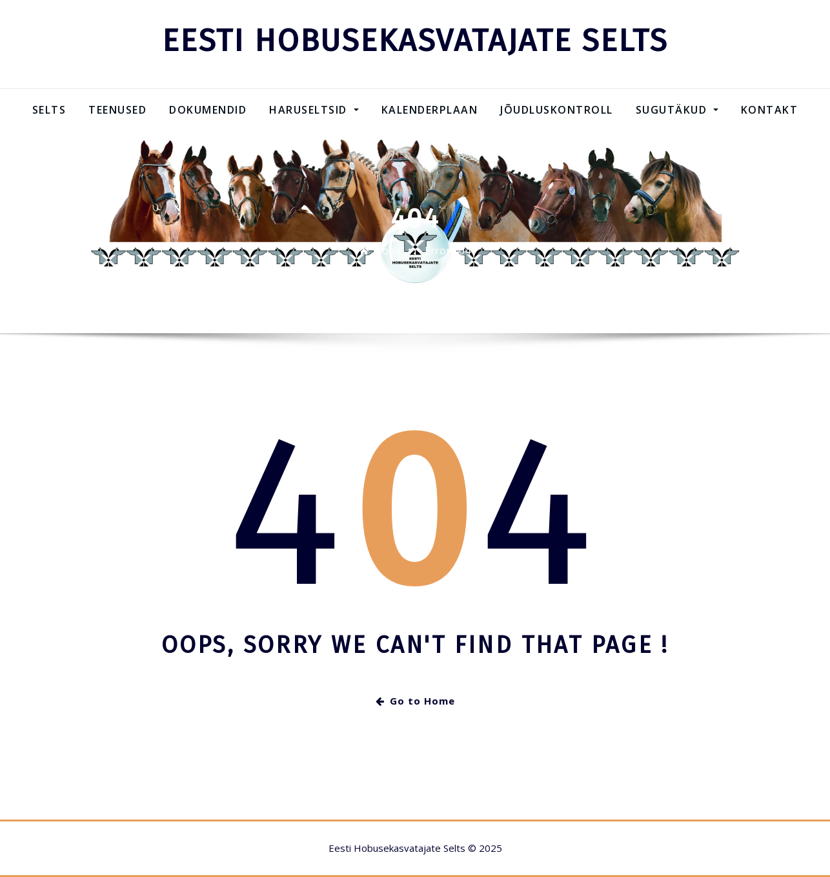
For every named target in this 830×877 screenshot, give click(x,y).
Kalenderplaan (429, 110)
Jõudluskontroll (556, 110)
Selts (49, 110)
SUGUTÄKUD (677, 110)
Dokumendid (208, 110)
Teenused (117, 110)
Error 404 (448, 250)
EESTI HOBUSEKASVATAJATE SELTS (415, 40)
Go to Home (415, 700)
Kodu (388, 250)
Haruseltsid (313, 110)
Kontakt (769, 110)
